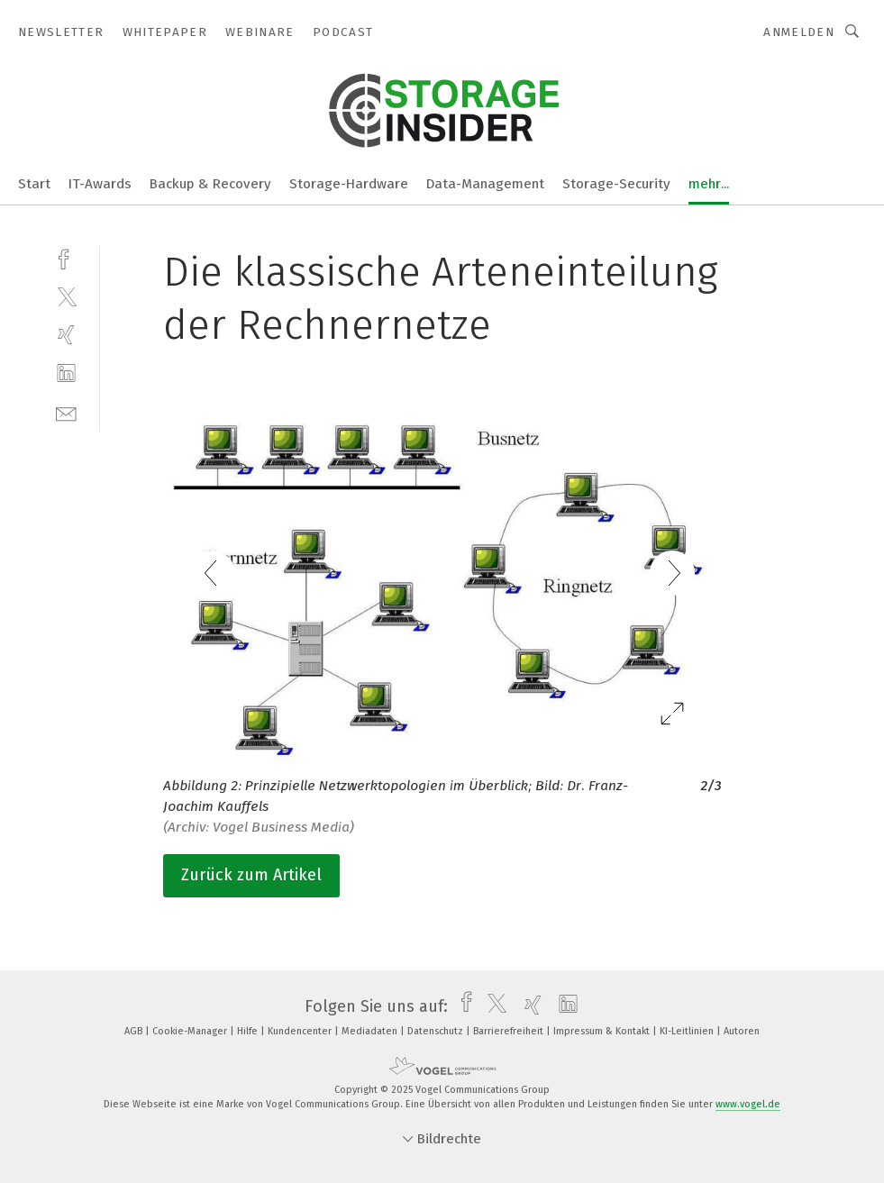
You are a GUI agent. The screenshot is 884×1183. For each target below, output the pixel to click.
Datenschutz (436, 1031)
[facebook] (66, 257)
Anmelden (798, 32)
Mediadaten (371, 1031)
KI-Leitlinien (688, 1031)
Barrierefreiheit (509, 1031)
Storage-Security (616, 184)
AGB (134, 1031)
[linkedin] (66, 373)
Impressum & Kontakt (602, 1031)
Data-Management (485, 184)
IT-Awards (100, 184)
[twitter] (66, 296)
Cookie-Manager (191, 1031)
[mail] (66, 412)
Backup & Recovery (210, 184)
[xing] (66, 334)
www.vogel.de (747, 1104)
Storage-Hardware (348, 184)
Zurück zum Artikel (251, 875)
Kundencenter (301, 1031)
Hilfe (248, 1031)
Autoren (742, 1031)
